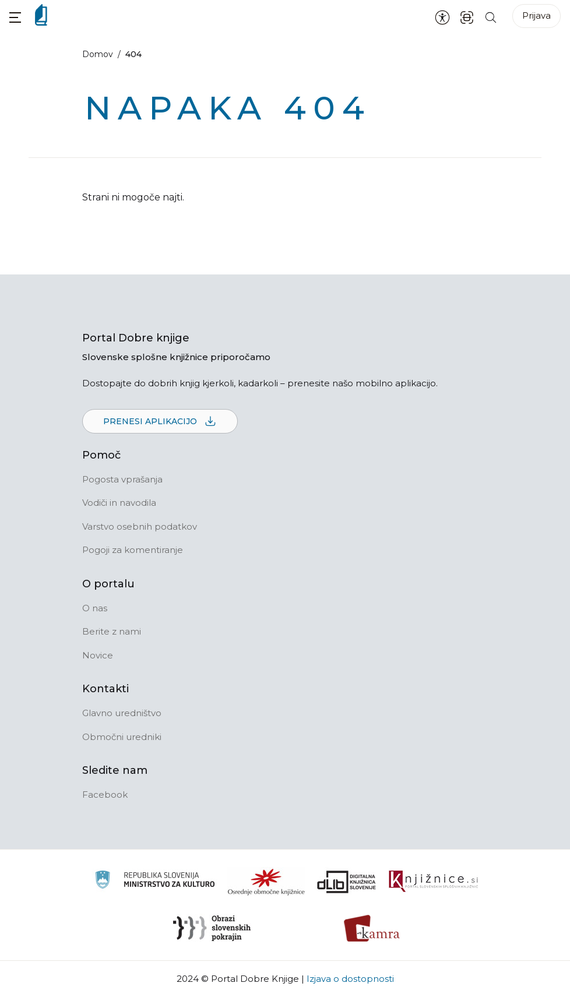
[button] (15, 17)
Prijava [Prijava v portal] (536, 15)
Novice (97, 655)
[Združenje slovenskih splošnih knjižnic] (433, 881)
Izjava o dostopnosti (350, 978)
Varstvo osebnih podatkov (139, 526)
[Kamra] (372, 928)
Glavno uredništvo (121, 712)
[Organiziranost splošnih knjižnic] (266, 881)
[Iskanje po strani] (490, 16)
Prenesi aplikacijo (160, 422)
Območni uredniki (121, 736)
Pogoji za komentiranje (132, 549)
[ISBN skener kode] (466, 16)
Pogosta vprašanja (122, 479)
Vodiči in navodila (119, 502)
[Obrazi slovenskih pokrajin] (211, 928)
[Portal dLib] (347, 881)
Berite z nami (111, 631)
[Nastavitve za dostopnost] (442, 17)
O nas (94, 608)
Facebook (105, 794)
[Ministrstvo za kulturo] (155, 881)
